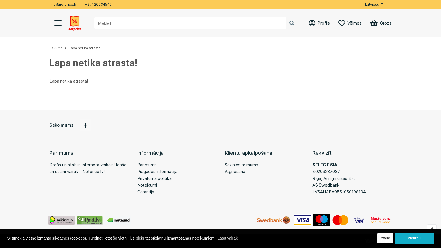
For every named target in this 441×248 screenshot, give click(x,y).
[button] (374, 4)
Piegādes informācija (157, 171)
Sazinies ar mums (241, 164)
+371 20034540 (98, 4)
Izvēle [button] (385, 238)
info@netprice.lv (63, 4)
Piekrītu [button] (414, 238)
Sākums (56, 48)
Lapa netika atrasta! (85, 48)
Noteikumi (147, 185)
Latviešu (372, 4)
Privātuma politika (154, 178)
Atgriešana (235, 171)
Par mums (147, 164)
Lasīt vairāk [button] (227, 238)
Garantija (145, 191)
